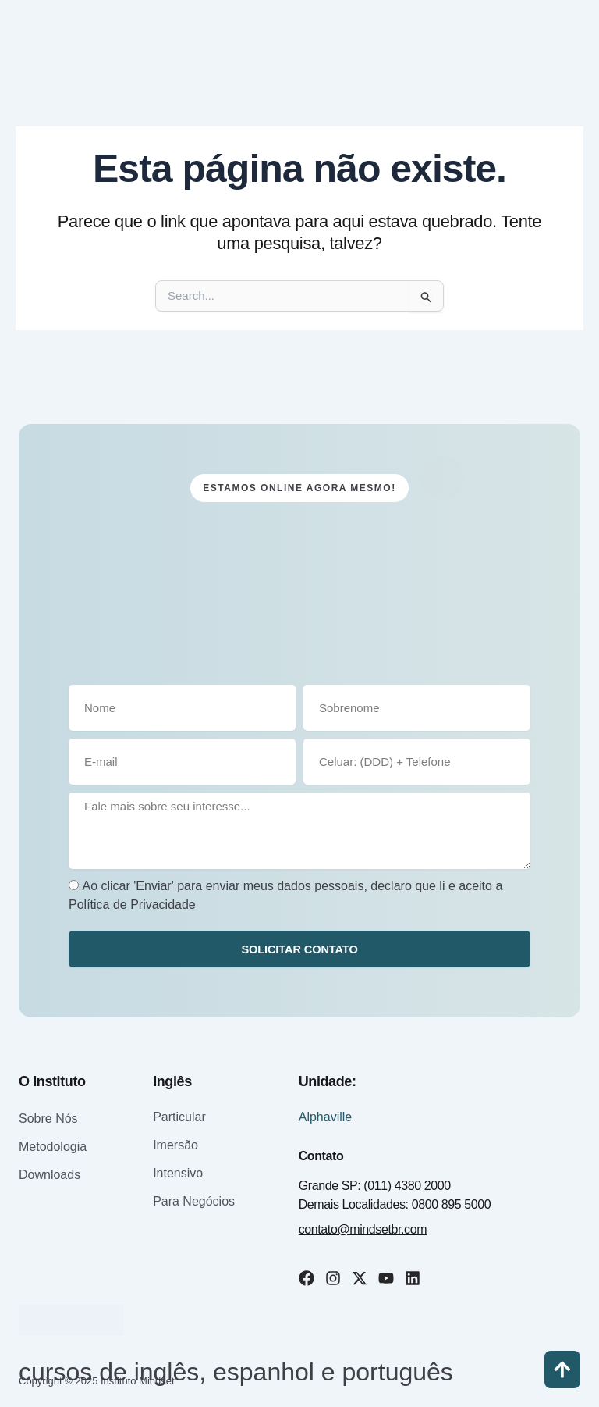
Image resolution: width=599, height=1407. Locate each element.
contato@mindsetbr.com (363, 1229)
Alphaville (325, 1117)
